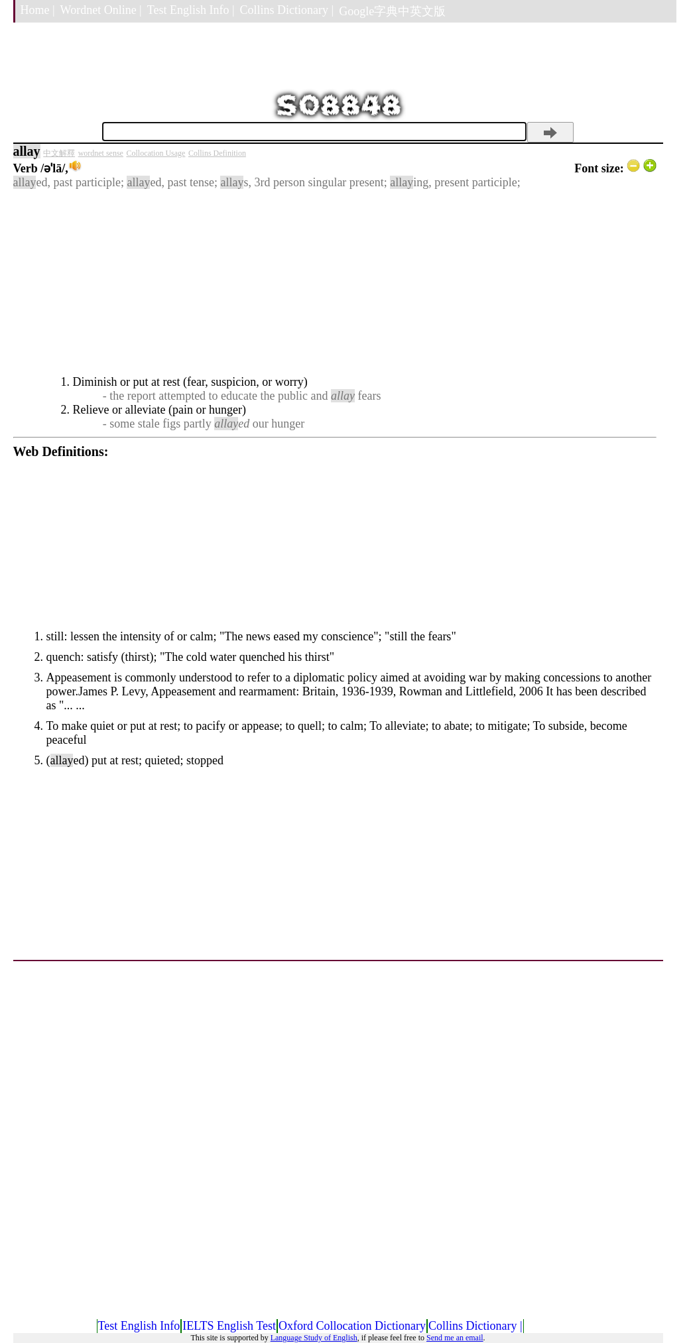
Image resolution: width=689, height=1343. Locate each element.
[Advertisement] (335, 282)
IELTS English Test (229, 1325)
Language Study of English (314, 1337)
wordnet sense (100, 153)
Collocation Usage (155, 153)
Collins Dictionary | (287, 10)
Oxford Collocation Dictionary (352, 1325)
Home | (38, 10)
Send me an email (454, 1337)
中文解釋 (59, 153)
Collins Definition (217, 153)
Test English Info (139, 1325)
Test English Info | (191, 10)
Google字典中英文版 (392, 11)
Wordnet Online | (101, 10)
